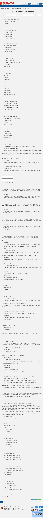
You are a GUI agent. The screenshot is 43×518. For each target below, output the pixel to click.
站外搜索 (29, 3)
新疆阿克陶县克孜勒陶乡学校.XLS (10, 494)
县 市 (1, 501)
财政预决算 (12, 8)
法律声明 (18, 509)
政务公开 (8, 8)
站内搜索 (40, 3)
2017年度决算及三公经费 (18, 8)
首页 (5, 8)
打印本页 (33, 499)
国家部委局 (40, 501)
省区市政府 (35, 501)
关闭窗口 (38, 499)
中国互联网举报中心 (24, 509)
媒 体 (5, 501)
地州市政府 (24, 501)
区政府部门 (29, 501)
